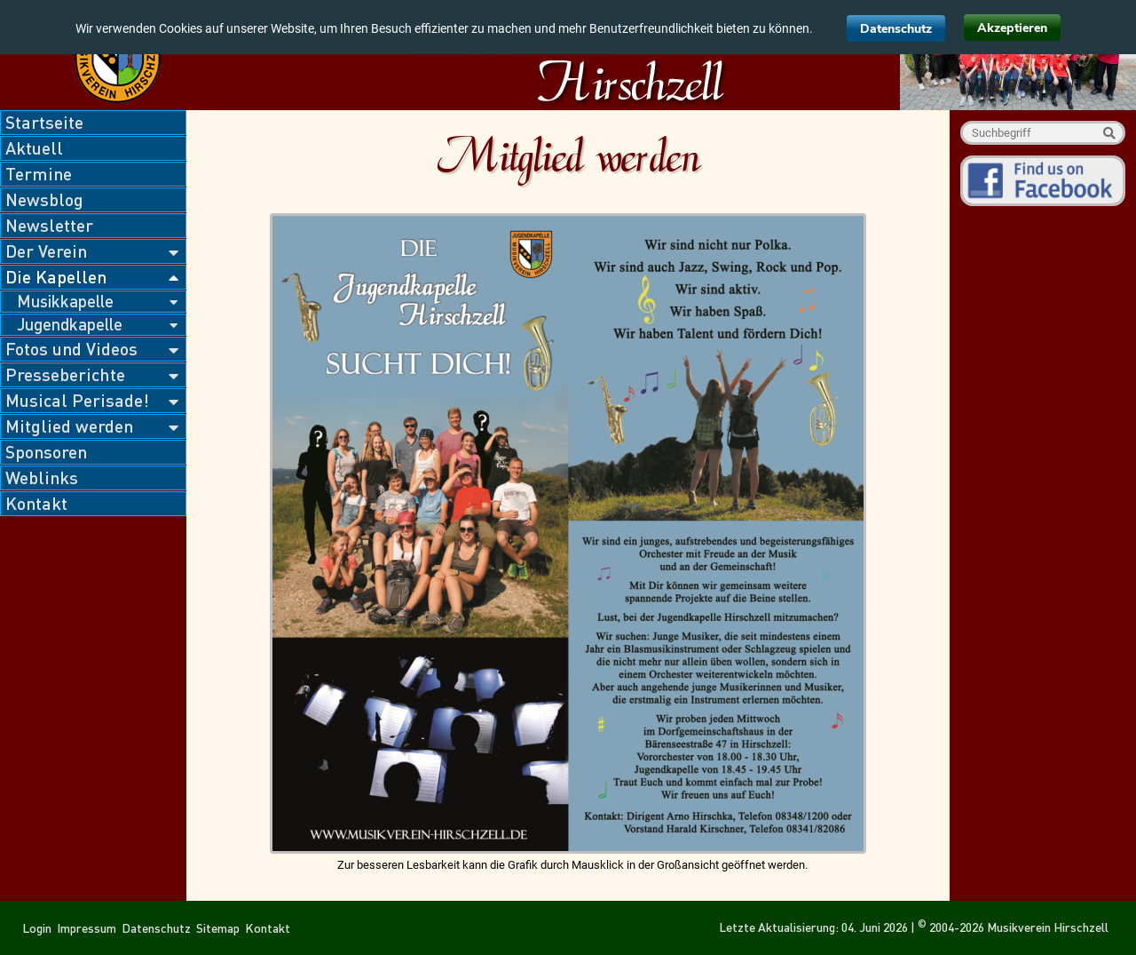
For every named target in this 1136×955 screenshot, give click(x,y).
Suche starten (1109, 132)
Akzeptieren (1012, 28)
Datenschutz (896, 28)
